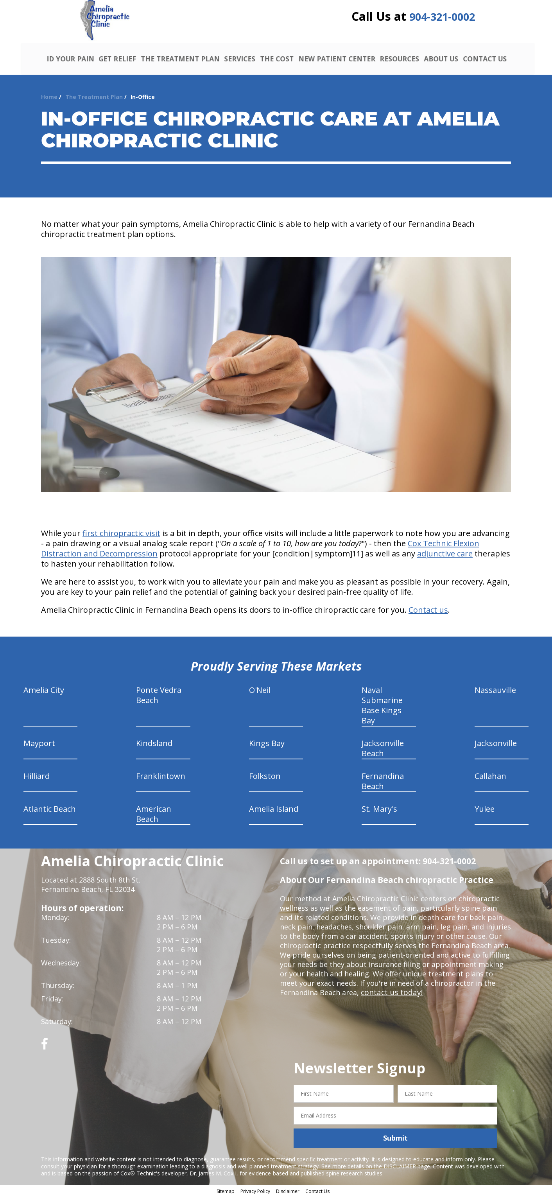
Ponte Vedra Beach (158, 700)
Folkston (265, 781)
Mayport (39, 748)
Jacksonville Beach (383, 753)
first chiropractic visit (121, 538)
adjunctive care (445, 559)
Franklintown (160, 781)
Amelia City (43, 695)
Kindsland (154, 748)
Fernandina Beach (383, 786)
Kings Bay (267, 748)
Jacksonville (496, 748)
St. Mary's (379, 814)
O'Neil (260, 695)
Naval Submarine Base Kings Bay (382, 710)
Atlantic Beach (49, 814)
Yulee (485, 814)
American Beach (153, 819)
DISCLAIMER (400, 1171)
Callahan (490, 781)
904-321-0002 (442, 21)
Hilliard (36, 781)
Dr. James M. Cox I (213, 1178)
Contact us (428, 615)
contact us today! (390, 998)
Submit (395, 1143)
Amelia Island (273, 814)
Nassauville (495, 695)
